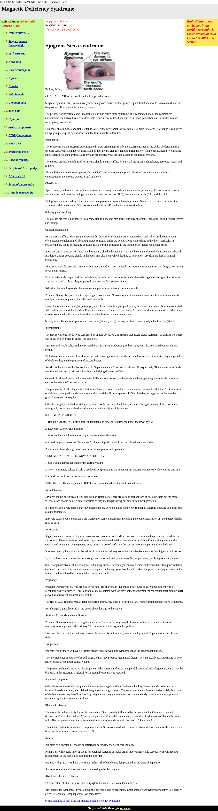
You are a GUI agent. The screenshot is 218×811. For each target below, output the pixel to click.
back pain (15, 110)
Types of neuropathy (21, 184)
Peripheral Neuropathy (23, 168)
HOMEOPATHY (19, 33)
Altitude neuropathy (21, 192)
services (125, 808)
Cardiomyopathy (19, 159)
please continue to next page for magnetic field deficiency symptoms (82, 800)
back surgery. (17, 53)
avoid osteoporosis (20, 127)
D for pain (15, 119)
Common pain (17, 102)
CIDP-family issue (20, 135)
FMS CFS (15, 143)
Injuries (13, 78)
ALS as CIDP (17, 176)
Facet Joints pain (19, 70)
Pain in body (16, 94)
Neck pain (15, 61)
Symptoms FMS (18, 151)
